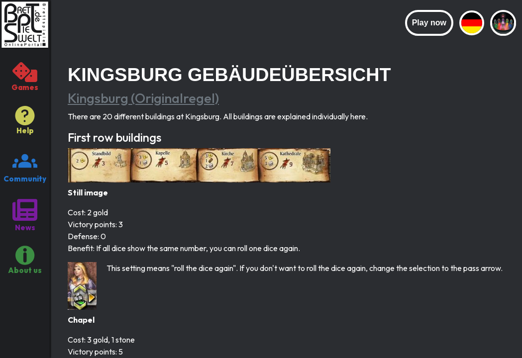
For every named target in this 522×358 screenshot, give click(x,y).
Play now (429, 22)
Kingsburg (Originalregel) (143, 98)
